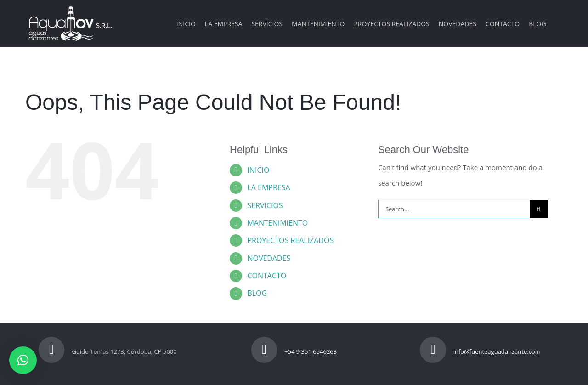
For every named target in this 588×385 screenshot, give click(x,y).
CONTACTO (266, 276)
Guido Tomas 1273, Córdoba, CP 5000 (108, 351)
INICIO (258, 170)
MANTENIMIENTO (277, 223)
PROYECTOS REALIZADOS (290, 240)
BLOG (257, 293)
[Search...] (454, 209)
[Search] (539, 209)
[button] (23, 360)
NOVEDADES (268, 258)
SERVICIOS (265, 205)
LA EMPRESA (268, 187)
